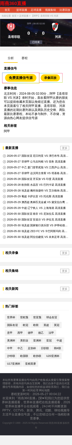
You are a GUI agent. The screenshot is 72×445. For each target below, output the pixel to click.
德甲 (30, 332)
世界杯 (11, 317)
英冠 (56, 325)
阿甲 (7, 131)
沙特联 (11, 355)
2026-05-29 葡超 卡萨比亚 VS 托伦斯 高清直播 (33, 196)
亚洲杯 (37, 340)
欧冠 (25, 325)
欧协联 (37, 355)
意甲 (9, 332)
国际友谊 (12, 325)
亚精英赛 (30, 363)
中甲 (9, 348)
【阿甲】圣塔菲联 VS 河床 (45, 15)
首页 (7, 9)
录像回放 (50, 77)
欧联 (36, 325)
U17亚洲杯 (13, 363)
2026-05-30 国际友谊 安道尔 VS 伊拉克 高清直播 (34, 219)
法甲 (51, 332)
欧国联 (24, 355)
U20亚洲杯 (52, 355)
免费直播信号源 (21, 77)
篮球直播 (21, 9)
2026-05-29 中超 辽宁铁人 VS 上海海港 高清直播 (34, 208)
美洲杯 (11, 340)
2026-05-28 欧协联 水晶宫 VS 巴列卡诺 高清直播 (34, 184)
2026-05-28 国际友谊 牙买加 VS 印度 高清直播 (33, 179)
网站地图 (44, 390)
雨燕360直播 (13, 3)
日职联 (45, 348)
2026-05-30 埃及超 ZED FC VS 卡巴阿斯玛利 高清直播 (35, 231)
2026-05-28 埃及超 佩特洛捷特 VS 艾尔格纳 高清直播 (35, 190)
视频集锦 (50, 9)
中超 (59, 340)
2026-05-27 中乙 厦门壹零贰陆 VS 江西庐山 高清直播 (35, 167)
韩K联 (57, 348)
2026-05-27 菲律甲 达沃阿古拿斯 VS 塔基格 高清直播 (35, 173)
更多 (64, 148)
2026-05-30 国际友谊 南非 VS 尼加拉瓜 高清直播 (34, 213)
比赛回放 (65, 9)
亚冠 (49, 340)
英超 (46, 325)
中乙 (20, 348)
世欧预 (24, 317)
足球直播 (36, 9)
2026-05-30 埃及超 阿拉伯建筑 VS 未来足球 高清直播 (35, 237)
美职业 (24, 340)
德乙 (41, 332)
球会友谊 (51, 317)
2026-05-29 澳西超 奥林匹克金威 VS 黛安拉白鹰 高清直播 (35, 202)
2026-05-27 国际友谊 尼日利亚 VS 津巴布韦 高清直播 (35, 156)
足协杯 (32, 348)
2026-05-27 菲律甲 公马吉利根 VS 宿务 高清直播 (34, 161)
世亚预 (37, 317)
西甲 (20, 332)
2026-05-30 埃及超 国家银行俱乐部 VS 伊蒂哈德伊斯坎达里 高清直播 (35, 225)
